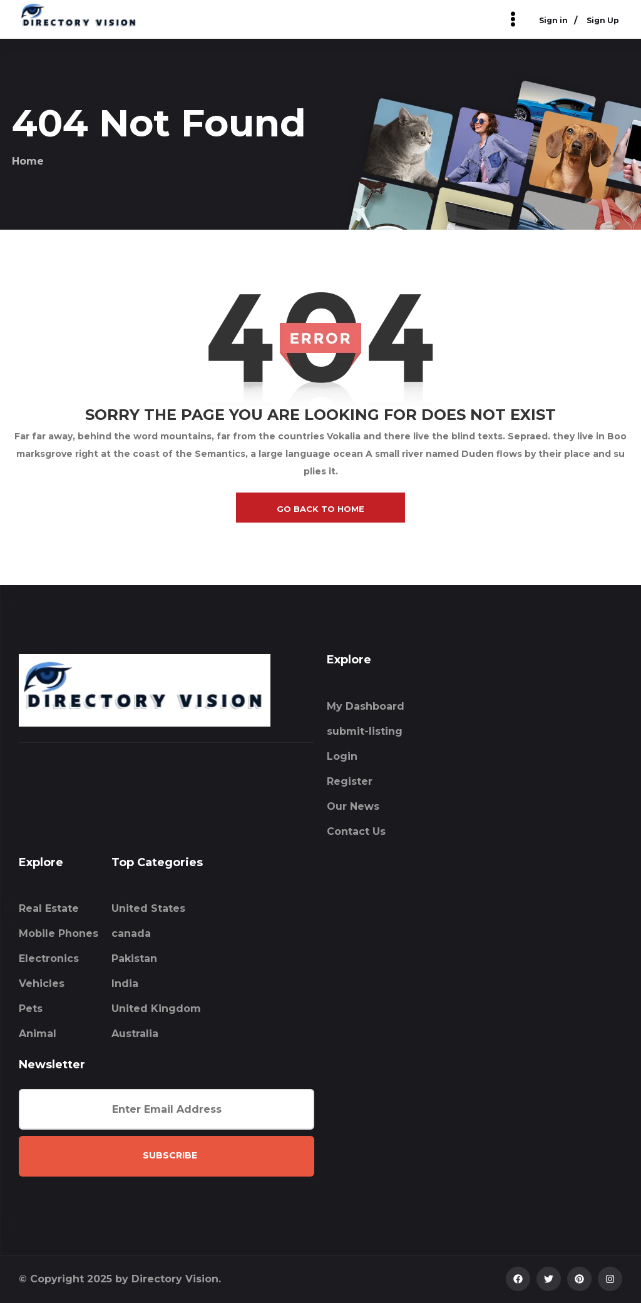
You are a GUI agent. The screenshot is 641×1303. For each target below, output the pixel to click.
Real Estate (49, 908)
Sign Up (603, 20)
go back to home (320, 509)
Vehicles (41, 983)
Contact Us (356, 831)
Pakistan (134, 958)
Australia (134, 1034)
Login (342, 756)
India (124, 983)
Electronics (49, 958)
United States (148, 908)
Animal (37, 1034)
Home (28, 161)
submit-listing (365, 731)
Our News (353, 806)
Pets (31, 1008)
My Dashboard (365, 706)
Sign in (553, 20)
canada (131, 933)
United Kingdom (156, 1008)
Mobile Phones (58, 933)
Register (349, 781)
